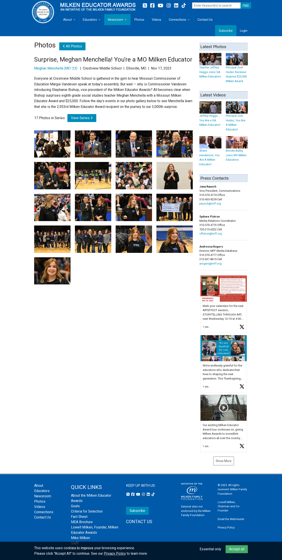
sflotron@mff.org (210, 233)
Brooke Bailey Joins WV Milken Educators (237, 151)
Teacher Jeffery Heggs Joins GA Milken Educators (210, 67)
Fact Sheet (79, 517)
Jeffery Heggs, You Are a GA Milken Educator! (210, 115)
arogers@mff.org (210, 263)
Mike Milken (80, 538)
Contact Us (205, 19)
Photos (139, 19)
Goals (75, 506)
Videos (156, 19)
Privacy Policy (226, 527)
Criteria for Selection (87, 511)
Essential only (210, 549)
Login (243, 30)
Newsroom (115, 19)
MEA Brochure (82, 522)
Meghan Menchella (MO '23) (55, 68)
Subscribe (226, 30)
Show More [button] (224, 461)
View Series (82, 118)
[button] (223, 304)
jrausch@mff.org (210, 203)
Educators (90, 19)
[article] (223, 304)
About (67, 19)
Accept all (236, 549)
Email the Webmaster (231, 519)
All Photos (72, 46)
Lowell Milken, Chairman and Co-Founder (229, 506)
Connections (177, 19)
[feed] (223, 363)
